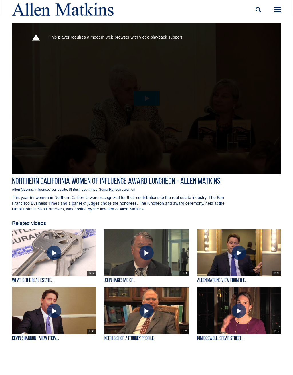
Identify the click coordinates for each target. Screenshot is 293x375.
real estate (59, 189)
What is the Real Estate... (33, 280)
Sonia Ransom (110, 189)
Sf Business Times (83, 189)
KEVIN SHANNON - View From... (35, 338)
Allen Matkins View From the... (222, 280)
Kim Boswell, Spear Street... (220, 338)
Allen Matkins (22, 189)
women (129, 189)
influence (42, 189)
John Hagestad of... (119, 280)
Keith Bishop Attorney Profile (129, 338)
